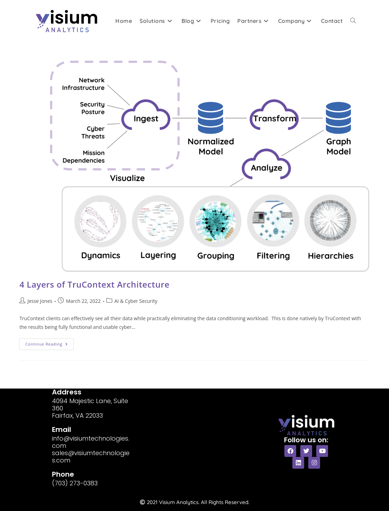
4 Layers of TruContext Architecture (94, 284)
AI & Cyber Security (135, 301)
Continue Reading (49, 342)
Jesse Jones (39, 301)
